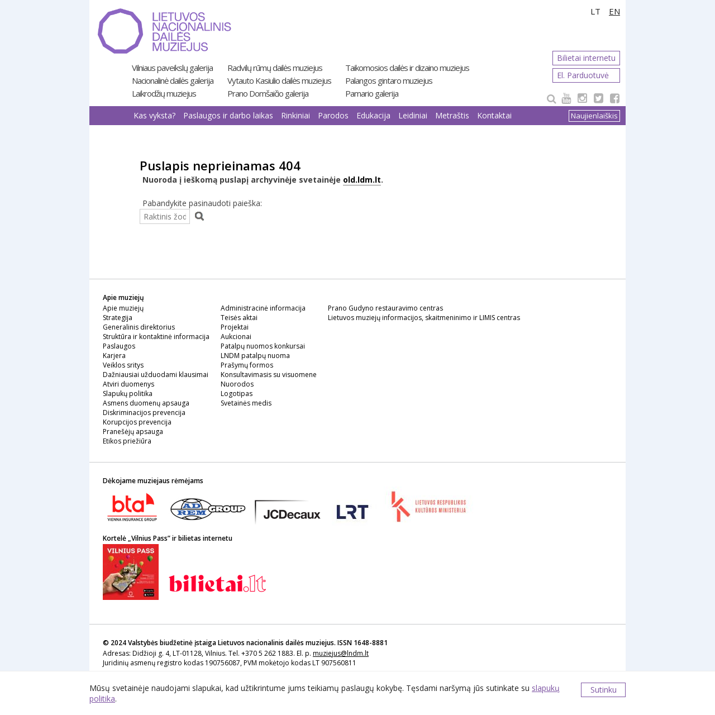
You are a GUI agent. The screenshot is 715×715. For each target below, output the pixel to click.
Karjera (114, 355)
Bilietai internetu (586, 58)
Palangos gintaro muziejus (388, 80)
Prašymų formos (247, 365)
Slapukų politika (127, 393)
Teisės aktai (239, 317)
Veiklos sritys (123, 365)
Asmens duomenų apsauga (146, 403)
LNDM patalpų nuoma (255, 355)
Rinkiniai (295, 115)
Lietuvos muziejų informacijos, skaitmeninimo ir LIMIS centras (424, 317)
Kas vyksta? (154, 115)
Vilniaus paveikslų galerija (172, 67)
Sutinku (603, 689)
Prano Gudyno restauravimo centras (385, 308)
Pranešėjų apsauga (133, 431)
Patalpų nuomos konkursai (263, 346)
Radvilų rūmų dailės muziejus (274, 67)
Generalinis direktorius (139, 327)
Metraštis (452, 115)
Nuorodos (237, 384)
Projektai (235, 327)
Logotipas (236, 393)
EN (614, 11)
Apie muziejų (123, 308)
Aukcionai (236, 336)
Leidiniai (412, 115)
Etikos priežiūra (127, 441)
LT (595, 11)
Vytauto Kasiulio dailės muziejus (279, 80)
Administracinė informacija (263, 308)
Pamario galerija (371, 93)
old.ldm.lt (362, 179)
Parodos (333, 115)
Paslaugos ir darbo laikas (228, 115)
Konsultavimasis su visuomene (269, 374)
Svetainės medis (246, 403)
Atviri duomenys (128, 384)
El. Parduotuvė (583, 75)
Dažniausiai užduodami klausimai (155, 374)
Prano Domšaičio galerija (267, 93)
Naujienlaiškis (594, 116)
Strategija (117, 317)
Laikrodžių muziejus (164, 93)
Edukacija (373, 115)
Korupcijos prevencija (137, 422)
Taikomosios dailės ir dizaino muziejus (407, 67)
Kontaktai (494, 115)
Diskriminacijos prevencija (144, 412)
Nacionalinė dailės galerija (172, 80)
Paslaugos (119, 346)
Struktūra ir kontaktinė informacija (156, 336)
